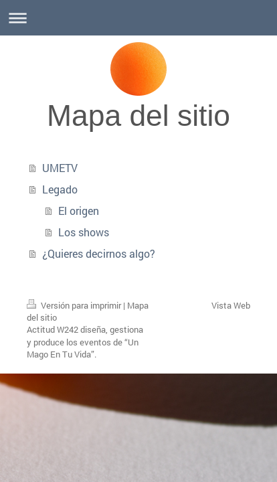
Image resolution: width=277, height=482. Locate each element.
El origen (78, 211)
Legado (60, 189)
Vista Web (230, 305)
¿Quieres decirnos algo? (98, 253)
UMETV (60, 168)
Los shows (83, 232)
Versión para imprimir (75, 305)
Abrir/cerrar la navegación (138, 17)
